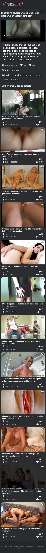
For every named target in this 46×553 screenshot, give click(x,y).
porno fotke (15, 70)
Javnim (38, 75)
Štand (6, 80)
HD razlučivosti (28, 75)
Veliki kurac (14, 80)
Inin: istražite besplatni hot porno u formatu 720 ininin (19, 548)
